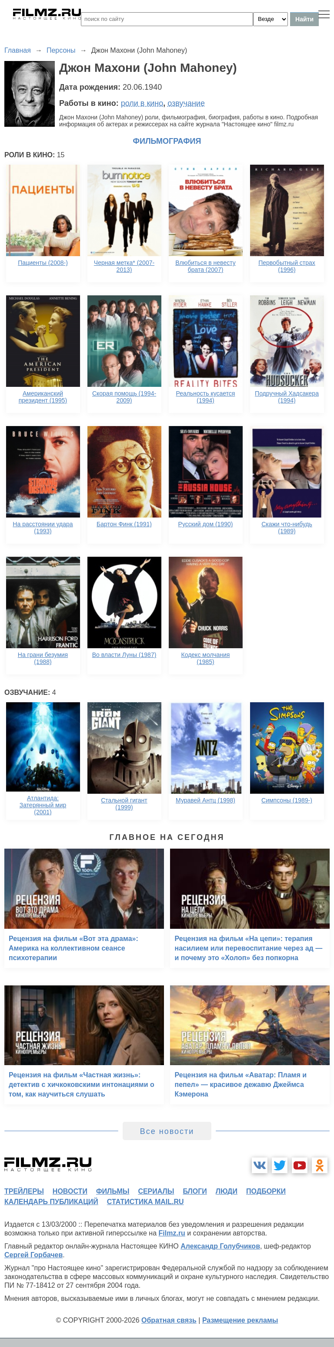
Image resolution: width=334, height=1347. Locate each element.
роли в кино (142, 103)
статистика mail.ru (145, 1201)
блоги (195, 1191)
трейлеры (24, 1191)
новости (70, 1191)
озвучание (186, 103)
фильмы (112, 1191)
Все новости (167, 1131)
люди (226, 1191)
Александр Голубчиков (220, 1246)
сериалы (156, 1191)
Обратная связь (169, 1320)
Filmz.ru (172, 1233)
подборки (266, 1191)
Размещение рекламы (240, 1320)
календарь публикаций (51, 1201)
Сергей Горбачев (33, 1255)
